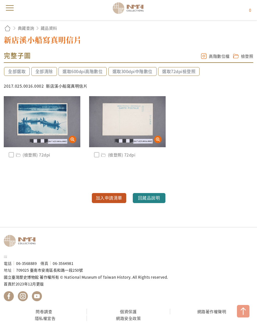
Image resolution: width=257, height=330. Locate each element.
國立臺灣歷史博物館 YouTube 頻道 (37, 296)
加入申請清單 (109, 198)
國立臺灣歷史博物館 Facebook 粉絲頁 (9, 296)
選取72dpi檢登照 (179, 71)
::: (5, 256)
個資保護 (128, 311)
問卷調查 (44, 311)
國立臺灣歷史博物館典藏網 (130, 8)
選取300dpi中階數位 (132, 71)
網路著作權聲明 (211, 311)
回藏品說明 (149, 198)
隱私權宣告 (45, 318)
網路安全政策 (128, 318)
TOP (243, 311)
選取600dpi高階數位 (82, 71)
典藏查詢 (26, 28)
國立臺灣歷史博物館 (21, 241)
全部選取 (17, 71)
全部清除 (44, 71)
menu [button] (10, 8)
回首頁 (7, 28)
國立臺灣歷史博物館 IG (23, 296)
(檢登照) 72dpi (32, 155)
